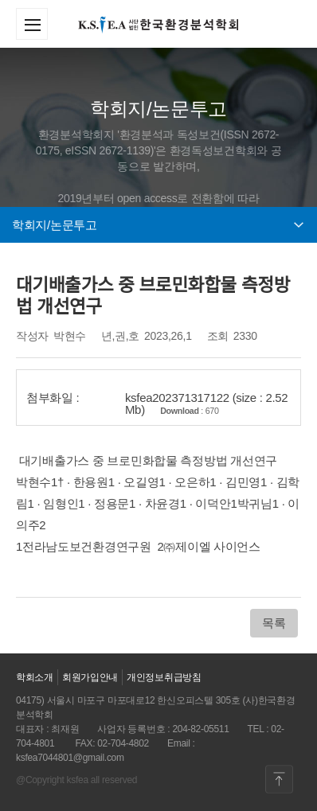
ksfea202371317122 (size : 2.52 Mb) (206, 403)
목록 (273, 623)
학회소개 (34, 677)
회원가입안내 (90, 677)
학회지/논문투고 (158, 225)
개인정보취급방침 (164, 677)
